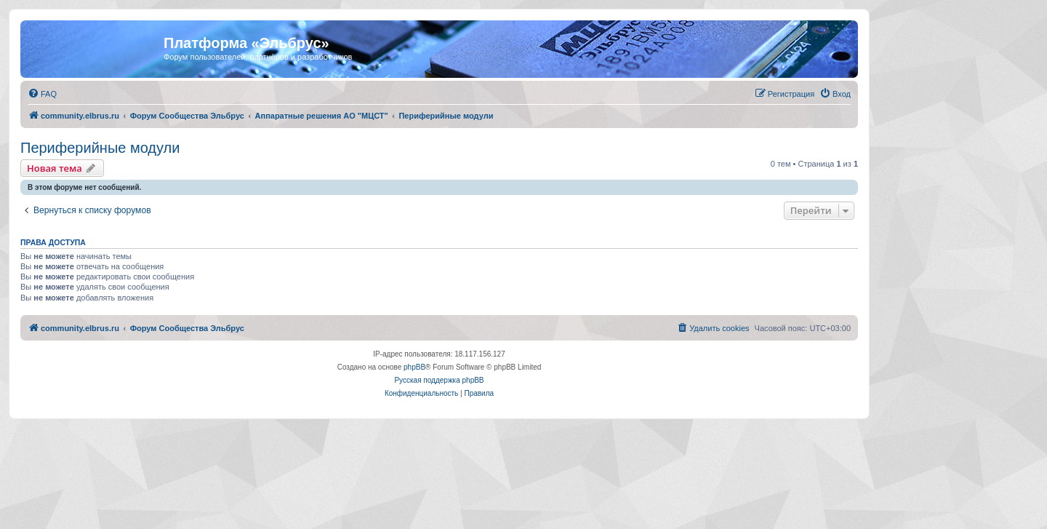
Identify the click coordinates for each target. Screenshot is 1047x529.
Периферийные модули (100, 148)
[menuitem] (42, 94)
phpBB (414, 367)
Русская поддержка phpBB (439, 380)
